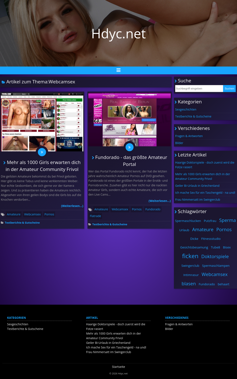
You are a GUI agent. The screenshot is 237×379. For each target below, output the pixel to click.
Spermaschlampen (216, 265)
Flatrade (95, 216)
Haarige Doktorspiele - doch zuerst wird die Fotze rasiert (204, 164)
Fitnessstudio (211, 238)
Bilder (179, 143)
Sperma (227, 220)
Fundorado (152, 209)
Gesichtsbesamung (194, 247)
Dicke (194, 238)
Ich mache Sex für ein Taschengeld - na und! (205, 193)
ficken (190, 256)
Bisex (227, 247)
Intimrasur (191, 275)
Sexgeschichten (185, 109)
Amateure (14, 214)
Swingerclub (190, 265)
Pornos (49, 214)
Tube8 (215, 247)
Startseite (118, 367)
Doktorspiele (215, 256)
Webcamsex (32, 214)
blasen (189, 283)
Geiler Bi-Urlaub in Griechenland (197, 186)
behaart (223, 284)
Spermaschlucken (188, 221)
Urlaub (184, 230)
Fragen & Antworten (189, 136)
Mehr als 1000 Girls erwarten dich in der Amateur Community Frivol (202, 176)
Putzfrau (210, 221)
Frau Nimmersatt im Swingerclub (197, 200)
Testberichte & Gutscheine (22, 223)
